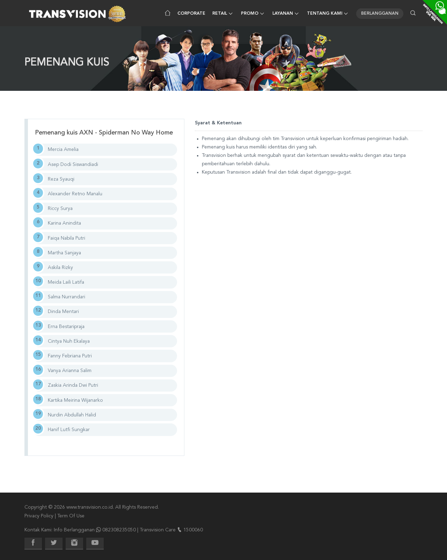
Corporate (191, 14)
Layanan (282, 14)
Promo (249, 14)
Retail (219, 14)
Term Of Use (71, 516)
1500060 (193, 530)
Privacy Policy (38, 516)
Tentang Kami (324, 14)
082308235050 (119, 530)
